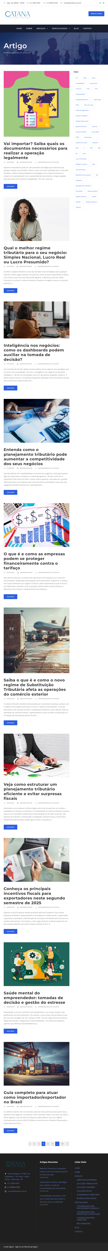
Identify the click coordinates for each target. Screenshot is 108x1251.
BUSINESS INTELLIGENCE (86, 1198)
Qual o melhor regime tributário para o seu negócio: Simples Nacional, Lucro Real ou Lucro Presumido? (35, 255)
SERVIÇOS (40, 29)
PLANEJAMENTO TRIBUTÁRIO (88, 1195)
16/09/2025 (10, 803)
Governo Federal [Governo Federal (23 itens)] (81, 132)
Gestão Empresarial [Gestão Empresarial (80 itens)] (82, 121)
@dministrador (26, 162)
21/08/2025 (10, 1106)
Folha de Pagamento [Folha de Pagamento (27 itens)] (82, 110)
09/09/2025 (11, 907)
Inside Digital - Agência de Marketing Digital (21, 1247)
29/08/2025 (10, 1007)
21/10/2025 (10, 266)
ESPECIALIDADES (59, 29)
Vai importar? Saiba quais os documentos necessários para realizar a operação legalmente (36, 150)
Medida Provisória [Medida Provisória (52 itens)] (81, 164)
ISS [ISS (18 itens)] (77, 153)
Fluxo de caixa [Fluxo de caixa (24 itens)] (88, 105)
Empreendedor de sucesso (48, 162)
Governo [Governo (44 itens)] (94, 126)
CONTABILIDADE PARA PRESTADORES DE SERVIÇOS (88, 1207)
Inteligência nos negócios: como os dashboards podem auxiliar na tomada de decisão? (34, 352)
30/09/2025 (10, 572)
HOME (19, 29)
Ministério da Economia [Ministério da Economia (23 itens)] (83, 175)
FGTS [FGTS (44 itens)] (77, 105)
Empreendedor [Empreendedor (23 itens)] (80, 94)
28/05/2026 (44, 1177)
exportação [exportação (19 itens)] (97, 100)
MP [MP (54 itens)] (97, 175)
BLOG (76, 29)
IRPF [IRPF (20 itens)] (91, 148)
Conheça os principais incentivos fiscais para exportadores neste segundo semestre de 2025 (34, 895)
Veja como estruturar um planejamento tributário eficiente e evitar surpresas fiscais (33, 791)
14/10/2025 (10, 364)
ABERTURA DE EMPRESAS (87, 1180)
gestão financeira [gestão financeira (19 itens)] (81, 126)
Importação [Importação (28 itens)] (88, 137)
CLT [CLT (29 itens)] (77, 78)
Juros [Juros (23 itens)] (84, 153)
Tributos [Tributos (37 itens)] (78, 207)
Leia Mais (10, 186)
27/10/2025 (10, 162)
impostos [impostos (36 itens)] (95, 143)
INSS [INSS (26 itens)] (77, 148)
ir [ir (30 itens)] (84, 148)
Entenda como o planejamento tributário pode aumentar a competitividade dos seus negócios (35, 456)
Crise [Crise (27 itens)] (88, 89)
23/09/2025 (10, 698)
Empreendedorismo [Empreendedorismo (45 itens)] (82, 100)
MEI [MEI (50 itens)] (93, 164)
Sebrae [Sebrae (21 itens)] (94, 196)
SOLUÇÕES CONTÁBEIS (86, 1187)
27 (62, 1144)
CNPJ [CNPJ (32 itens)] (84, 78)
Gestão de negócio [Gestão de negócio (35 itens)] (82, 116)
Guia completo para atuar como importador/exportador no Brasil (35, 1097)
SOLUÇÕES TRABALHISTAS (87, 1183)
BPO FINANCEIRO (83, 1223)
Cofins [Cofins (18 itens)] (94, 78)
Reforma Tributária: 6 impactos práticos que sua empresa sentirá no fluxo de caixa (54, 1171)
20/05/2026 (44, 1191)
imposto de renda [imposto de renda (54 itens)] (81, 143)
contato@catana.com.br (17, 1191)
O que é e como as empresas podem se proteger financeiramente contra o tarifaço (34, 561)
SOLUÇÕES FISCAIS (84, 1191)
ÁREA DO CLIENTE (96, 14)
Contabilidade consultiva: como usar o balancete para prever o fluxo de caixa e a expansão (53, 1198)
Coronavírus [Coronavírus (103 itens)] (93, 83)
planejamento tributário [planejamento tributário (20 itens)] (83, 186)
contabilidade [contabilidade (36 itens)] (80, 83)
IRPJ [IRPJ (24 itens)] (99, 148)
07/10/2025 (10, 468)
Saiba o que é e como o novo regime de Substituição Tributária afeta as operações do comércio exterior (35, 687)
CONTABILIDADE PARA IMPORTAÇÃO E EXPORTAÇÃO (88, 1213)
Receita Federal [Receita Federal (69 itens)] (92, 191)
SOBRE (29, 29)
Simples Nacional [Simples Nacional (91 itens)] (91, 202)
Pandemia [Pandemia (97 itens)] (79, 180)
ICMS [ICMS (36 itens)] (77, 137)
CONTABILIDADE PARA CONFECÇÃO (85, 1219)
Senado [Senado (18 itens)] (78, 202)
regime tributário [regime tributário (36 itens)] (81, 196)
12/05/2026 (44, 1204)
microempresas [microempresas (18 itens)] (81, 170)
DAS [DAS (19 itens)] (96, 89)
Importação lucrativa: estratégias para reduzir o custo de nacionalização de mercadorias (53, 1185)
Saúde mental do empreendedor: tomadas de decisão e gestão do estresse (34, 998)
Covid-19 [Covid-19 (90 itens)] (78, 89)
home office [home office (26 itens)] (95, 132)
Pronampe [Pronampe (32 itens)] (79, 191)
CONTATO (87, 29)
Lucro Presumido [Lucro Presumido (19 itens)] (81, 159)
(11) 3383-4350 (13, 1183)
